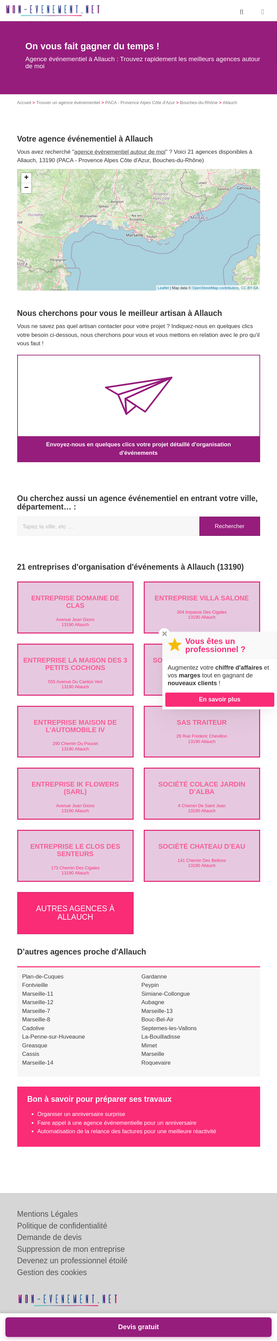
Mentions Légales (47, 1214)
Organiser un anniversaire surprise (81, 1112)
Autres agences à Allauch (75, 911)
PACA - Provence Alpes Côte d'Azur (140, 102)
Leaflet (163, 288)
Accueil (24, 102)
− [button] (26, 188)
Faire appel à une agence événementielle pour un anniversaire (117, 1121)
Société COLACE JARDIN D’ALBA (201, 787)
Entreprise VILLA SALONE (202, 598)
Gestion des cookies (52, 1272)
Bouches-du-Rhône (199, 102)
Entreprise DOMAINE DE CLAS (75, 601)
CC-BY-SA (249, 288)
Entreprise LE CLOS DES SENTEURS (75, 850)
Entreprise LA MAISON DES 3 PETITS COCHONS (75, 663)
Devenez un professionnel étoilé (72, 1260)
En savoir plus (219, 699)
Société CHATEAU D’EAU (201, 846)
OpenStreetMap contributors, (216, 288)
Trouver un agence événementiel (68, 102)
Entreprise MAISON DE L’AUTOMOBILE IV (75, 725)
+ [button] (26, 178)
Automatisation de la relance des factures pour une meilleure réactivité (126, 1129)
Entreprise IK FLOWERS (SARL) (75, 787)
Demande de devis (49, 1237)
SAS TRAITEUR (202, 722)
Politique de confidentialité (62, 1225)
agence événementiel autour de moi (119, 152)
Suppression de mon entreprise (71, 1249)
